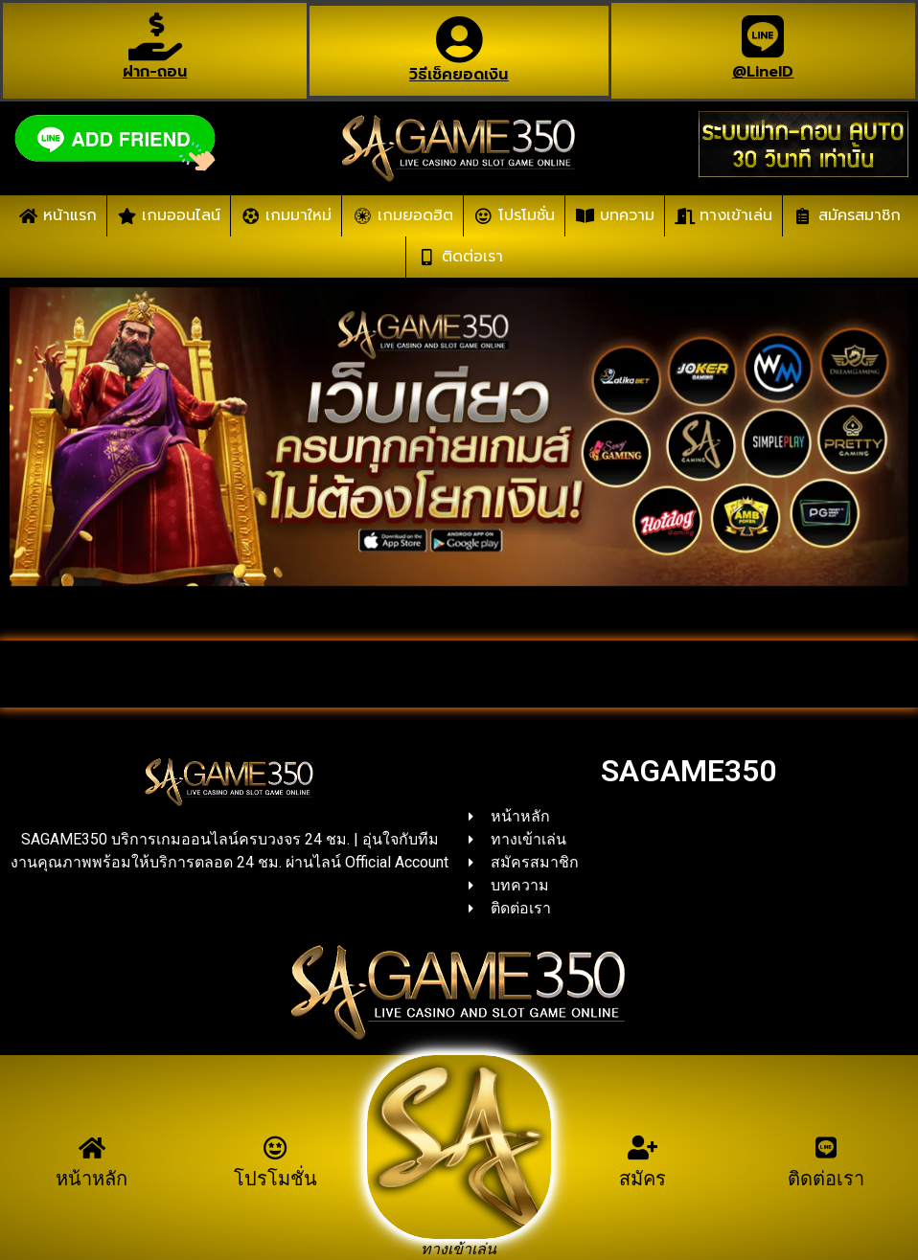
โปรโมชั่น (275, 1178)
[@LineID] (763, 36)
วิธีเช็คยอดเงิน (458, 74)
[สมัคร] (642, 1147)
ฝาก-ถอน (155, 71)
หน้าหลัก (91, 1178)
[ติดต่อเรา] (826, 1147)
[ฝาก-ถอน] (155, 36)
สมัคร (642, 1178)
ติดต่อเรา (826, 1178)
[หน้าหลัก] (91, 1147)
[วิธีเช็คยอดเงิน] (459, 39)
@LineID (762, 71)
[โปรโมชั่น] (275, 1147)
